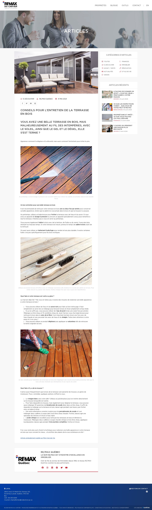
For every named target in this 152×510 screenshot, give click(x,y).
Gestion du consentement (120, 507)
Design (105, 75)
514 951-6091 (12, 498)
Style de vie (125, 71)
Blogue (114, 5)
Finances (124, 61)
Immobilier (125, 65)
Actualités (107, 71)
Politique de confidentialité (84, 507)
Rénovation (125, 68)
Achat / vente (108, 68)
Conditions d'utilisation (103, 507)
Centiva (146, 507)
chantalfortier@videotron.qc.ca (21, 500)
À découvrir (27, 99)
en (147, 5)
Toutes (106, 61)
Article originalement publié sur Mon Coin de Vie (37, 438)
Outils (125, 5)
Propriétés (100, 5)
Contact (136, 5)
